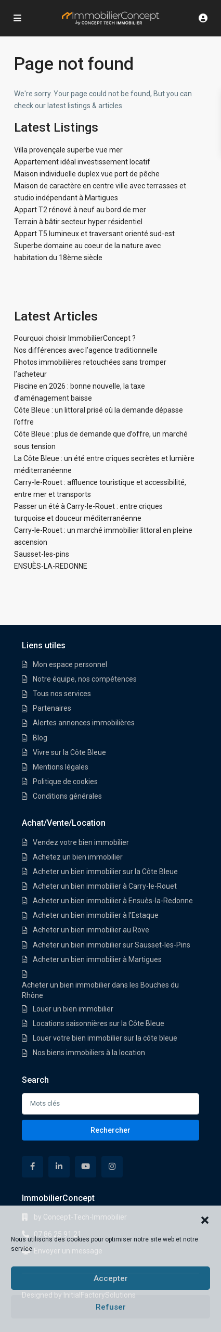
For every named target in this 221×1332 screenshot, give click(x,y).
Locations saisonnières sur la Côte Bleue (98, 1023)
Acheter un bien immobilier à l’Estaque (96, 915)
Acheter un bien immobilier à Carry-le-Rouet (105, 886)
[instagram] (112, 1166)
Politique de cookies (65, 781)
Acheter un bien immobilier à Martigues (97, 959)
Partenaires (52, 708)
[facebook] (32, 1166)
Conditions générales (67, 796)
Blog (40, 738)
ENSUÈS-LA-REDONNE (50, 566)
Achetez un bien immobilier (78, 857)
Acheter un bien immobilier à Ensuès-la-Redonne (113, 900)
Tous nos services (62, 693)
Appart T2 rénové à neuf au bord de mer (80, 210)
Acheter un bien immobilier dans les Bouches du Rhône (100, 990)
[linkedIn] (59, 1166)
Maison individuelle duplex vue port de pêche (87, 174)
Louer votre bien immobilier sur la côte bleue (105, 1038)
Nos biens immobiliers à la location (89, 1052)
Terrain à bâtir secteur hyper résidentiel (78, 221)
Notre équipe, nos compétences (85, 679)
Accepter (111, 1278)
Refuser (111, 1307)
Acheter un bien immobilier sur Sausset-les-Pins (111, 945)
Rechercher (110, 1130)
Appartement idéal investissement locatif (82, 162)
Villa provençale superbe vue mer (68, 150)
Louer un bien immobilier (73, 1009)
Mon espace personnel (70, 664)
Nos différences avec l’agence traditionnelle (86, 350)
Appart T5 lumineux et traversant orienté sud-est (94, 233)
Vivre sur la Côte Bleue (69, 752)
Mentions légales (60, 767)
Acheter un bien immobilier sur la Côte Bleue (105, 871)
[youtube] (85, 1166)
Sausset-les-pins (41, 554)
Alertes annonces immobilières (84, 723)
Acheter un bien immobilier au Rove (91, 930)
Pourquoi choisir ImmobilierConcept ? (75, 338)
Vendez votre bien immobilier (81, 842)
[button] (205, 1219)
